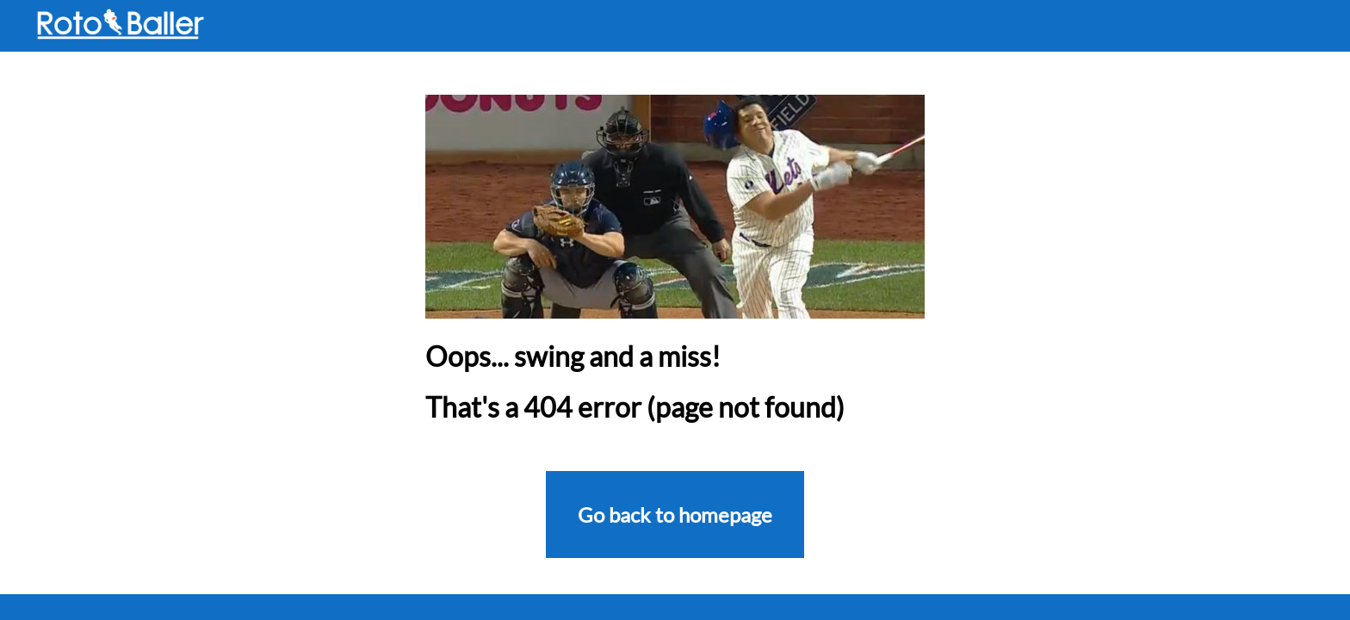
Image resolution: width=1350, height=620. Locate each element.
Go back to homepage (675, 514)
